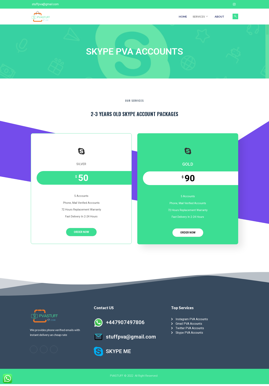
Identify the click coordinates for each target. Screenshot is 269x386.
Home (183, 16)
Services (200, 16)
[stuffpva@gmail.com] (98, 337)
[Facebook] (219, 4)
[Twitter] (227, 4)
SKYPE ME (118, 351)
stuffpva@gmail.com (131, 337)
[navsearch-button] (235, 16)
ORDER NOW (81, 231)
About (219, 16)
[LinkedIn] (43, 349)
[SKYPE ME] (98, 351)
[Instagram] (234, 4)
